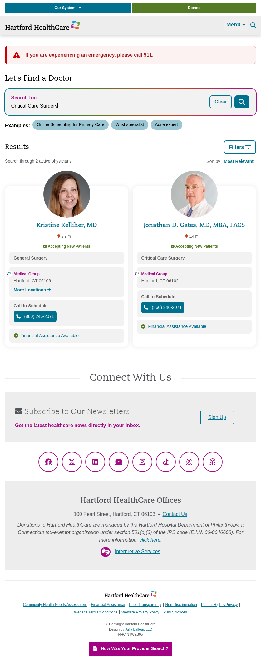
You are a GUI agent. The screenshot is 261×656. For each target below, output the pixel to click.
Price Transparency (145, 605)
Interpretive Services (137, 551)
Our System (67, 8)
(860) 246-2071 (35, 316)
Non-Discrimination (181, 605)
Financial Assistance (108, 605)
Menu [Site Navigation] (235, 25)
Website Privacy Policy (140, 612)
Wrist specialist (130, 124)
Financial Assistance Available (50, 335)
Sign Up (217, 417)
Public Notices (175, 612)
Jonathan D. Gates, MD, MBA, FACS (194, 226)
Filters (240, 147)
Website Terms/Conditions (95, 612)
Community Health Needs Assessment (55, 605)
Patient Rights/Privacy (219, 605)
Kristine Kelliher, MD (67, 226)
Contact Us (175, 514)
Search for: (24, 97)
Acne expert (166, 124)
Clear (220, 101)
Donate (194, 8)
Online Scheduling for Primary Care (70, 124)
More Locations (32, 289)
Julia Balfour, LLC (138, 629)
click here (149, 539)
